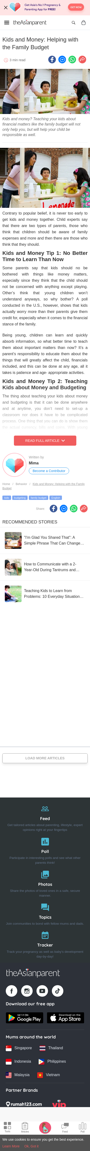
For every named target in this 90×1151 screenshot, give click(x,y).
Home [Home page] (6, 484)
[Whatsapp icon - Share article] (72, 59)
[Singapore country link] (19, 1048)
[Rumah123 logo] (24, 1105)
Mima (34, 463)
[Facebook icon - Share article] (52, 59)
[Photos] (45, 882)
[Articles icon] (25, 1128)
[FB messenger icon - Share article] (62, 59)
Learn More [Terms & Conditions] (11, 1146)
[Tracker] (45, 943)
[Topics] (45, 913)
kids (6, 497)
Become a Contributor (49, 471)
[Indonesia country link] (18, 1062)
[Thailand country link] (51, 1048)
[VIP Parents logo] (59, 1105)
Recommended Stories (29, 522)
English (55, 497)
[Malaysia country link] (18, 1075)
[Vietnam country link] (48, 1075)
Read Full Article (45, 441)
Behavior (21, 484)
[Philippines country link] (52, 1062)
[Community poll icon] (82, 1128)
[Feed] (45, 817)
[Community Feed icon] (65, 1128)
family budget (38, 497)
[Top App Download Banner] (45, 7)
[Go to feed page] (30, 22)
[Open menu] (7, 22)
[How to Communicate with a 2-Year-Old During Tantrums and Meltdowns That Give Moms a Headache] (45, 567)
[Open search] (73, 22)
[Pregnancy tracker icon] (45, 1127)
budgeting (20, 497)
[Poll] (45, 849)
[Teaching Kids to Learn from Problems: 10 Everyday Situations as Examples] (45, 593)
